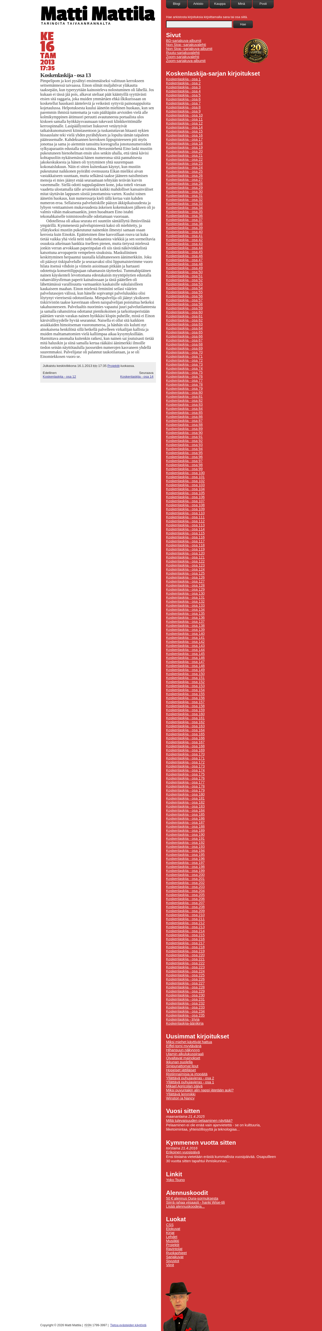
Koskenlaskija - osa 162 (185, 722)
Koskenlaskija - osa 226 (185, 979)
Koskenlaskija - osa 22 (184, 159)
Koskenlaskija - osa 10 (184, 115)
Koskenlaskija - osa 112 (185, 521)
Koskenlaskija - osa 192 (185, 843)
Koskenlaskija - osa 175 (185, 774)
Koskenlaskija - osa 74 (184, 368)
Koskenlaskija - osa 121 (185, 557)
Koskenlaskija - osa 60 (184, 312)
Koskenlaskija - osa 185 (185, 814)
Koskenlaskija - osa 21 (184, 155)
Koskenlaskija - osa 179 (185, 790)
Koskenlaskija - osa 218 (185, 947)
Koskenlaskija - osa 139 (185, 630)
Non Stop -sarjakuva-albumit (189, 49)
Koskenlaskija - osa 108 (185, 505)
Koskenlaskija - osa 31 (184, 196)
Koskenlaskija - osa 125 (185, 573)
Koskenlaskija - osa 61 (184, 316)
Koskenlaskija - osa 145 (185, 654)
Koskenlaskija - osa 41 (184, 236)
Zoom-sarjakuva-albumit (186, 61)
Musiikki (172, 1241)
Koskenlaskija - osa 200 (185, 875)
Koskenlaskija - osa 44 (184, 248)
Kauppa (220, 4)
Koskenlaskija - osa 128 (185, 585)
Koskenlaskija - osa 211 (185, 919)
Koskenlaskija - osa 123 (185, 565)
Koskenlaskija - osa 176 (185, 778)
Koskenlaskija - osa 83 (184, 405)
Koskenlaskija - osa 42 (184, 240)
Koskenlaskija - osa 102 (185, 481)
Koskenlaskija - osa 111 (185, 517)
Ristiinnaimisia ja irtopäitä (187, 1074)
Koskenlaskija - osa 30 (184, 192)
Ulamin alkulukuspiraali (185, 1054)
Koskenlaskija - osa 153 (185, 686)
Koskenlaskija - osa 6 (183, 99)
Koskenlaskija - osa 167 (185, 742)
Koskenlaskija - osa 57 (184, 300)
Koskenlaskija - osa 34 (184, 208)
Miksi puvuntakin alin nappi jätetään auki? (200, 1090)
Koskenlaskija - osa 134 (185, 609)
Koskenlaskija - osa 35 (184, 212)
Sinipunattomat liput (182, 1066)
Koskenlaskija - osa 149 (185, 670)
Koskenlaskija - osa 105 (185, 493)
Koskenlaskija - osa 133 (185, 605)
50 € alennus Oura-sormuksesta (192, 1198)
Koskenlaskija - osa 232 (185, 1003)
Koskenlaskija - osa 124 (185, 569)
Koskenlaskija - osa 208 (185, 907)
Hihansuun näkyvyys (183, 1050)
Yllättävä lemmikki (180, 1094)
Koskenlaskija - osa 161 (185, 718)
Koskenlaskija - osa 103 (185, 485)
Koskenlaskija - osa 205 (185, 895)
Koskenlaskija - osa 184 (185, 810)
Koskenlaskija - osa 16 (184, 135)
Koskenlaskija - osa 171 (185, 758)
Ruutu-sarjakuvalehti (183, 53)
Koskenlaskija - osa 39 (184, 228)
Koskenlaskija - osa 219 (185, 951)
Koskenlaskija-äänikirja (185, 1023)
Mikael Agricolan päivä (184, 1086)
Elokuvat (173, 1229)
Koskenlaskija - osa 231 (185, 999)
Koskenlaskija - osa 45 (184, 252)
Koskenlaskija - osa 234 (185, 1011)
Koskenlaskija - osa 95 (184, 453)
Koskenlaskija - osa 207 (185, 903)
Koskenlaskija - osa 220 (185, 955)
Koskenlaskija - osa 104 (185, 489)
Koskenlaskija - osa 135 (185, 614)
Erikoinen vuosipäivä (183, 1152)
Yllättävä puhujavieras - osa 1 (190, 1082)
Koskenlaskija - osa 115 (185, 533)
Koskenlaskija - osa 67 (184, 340)
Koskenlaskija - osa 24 (184, 167)
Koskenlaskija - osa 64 (184, 328)
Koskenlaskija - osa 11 (184, 119)
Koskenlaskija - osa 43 (184, 244)
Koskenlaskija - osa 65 (184, 332)
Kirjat (170, 1233)
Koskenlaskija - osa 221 (185, 959)
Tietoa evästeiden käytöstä (128, 1325)
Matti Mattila (97, 13)
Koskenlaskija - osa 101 (185, 477)
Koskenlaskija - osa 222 (185, 963)
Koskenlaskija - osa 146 (185, 658)
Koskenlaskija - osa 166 (185, 738)
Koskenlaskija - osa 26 (184, 176)
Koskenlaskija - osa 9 (183, 111)
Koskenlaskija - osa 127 (185, 581)
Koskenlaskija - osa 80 (184, 393)
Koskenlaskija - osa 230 (185, 995)
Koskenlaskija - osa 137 (185, 622)
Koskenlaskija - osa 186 (185, 818)
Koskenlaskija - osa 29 (184, 188)
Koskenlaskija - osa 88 (184, 425)
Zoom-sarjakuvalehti (182, 57)
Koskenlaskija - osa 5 (183, 95)
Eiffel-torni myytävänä (183, 1046)
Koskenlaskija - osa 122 (185, 561)
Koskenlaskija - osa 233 (185, 1007)
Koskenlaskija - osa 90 (184, 433)
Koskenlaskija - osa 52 (184, 280)
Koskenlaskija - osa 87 (184, 421)
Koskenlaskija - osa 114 (185, 529)
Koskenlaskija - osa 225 (185, 975)
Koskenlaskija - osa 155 (185, 694)
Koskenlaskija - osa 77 (184, 380)
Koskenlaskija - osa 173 (185, 766)
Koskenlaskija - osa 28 (184, 184)
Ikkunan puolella (179, 1062)
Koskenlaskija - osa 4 (183, 91)
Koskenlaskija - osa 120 (185, 553)
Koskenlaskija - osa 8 (183, 107)
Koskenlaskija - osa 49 (184, 268)
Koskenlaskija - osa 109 (185, 509)
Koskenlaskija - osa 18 (184, 143)
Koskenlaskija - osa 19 (184, 147)
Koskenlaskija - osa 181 (185, 798)
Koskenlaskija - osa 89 (184, 429)
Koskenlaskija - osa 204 (185, 891)
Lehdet (171, 1237)
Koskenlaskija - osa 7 (183, 103)
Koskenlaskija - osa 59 (184, 308)
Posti (263, 4)
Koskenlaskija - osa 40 (184, 232)
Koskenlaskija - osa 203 (185, 887)
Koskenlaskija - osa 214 (185, 931)
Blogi (176, 4)
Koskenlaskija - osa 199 (185, 871)
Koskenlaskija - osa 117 (185, 541)
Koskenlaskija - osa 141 (185, 638)
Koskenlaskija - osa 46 (184, 256)
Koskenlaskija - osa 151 (185, 678)
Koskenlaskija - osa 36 (184, 216)
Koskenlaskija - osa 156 (185, 698)
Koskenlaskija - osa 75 (184, 372)
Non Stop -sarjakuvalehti (186, 45)
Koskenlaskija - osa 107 (185, 501)
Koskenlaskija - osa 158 (185, 706)
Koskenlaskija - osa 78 (184, 384)
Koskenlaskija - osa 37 (184, 220)
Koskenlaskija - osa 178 (185, 786)
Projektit (113, 366)
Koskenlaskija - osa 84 (184, 409)
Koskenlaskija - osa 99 (184, 469)
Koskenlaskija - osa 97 (184, 461)
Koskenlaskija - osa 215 (185, 935)
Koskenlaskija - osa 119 (185, 549)
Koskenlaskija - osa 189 (185, 830)
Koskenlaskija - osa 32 (184, 200)
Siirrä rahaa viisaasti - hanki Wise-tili (195, 1202)
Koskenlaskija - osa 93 (184, 445)
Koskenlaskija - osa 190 (185, 835)
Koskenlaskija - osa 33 (184, 204)
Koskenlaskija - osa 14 (136, 376)
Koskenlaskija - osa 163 (185, 726)
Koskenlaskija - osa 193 (185, 847)
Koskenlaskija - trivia (182, 1019)
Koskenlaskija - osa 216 (185, 939)
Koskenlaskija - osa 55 (184, 292)
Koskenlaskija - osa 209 (185, 911)
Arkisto (198, 4)
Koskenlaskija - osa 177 (185, 782)
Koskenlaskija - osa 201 (185, 879)
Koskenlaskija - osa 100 (185, 473)
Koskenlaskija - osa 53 (184, 284)
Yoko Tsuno (175, 1180)
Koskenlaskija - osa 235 (185, 1015)
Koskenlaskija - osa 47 (184, 260)
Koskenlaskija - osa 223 (185, 967)
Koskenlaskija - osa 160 (185, 714)
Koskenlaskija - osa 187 (185, 822)
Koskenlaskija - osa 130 (185, 593)
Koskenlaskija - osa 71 (184, 356)
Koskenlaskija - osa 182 (185, 802)
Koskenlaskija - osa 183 (185, 806)
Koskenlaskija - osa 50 (184, 272)
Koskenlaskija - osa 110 (185, 513)
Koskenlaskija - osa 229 (185, 991)
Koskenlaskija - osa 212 (185, 923)
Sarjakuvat (174, 1257)
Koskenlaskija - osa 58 (184, 304)
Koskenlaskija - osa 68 (184, 344)
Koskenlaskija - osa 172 (185, 762)
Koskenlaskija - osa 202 (185, 883)
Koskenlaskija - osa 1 (183, 79)
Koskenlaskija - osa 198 (185, 867)
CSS (170, 1225)
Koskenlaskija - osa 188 (185, 826)
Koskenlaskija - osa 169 (185, 750)
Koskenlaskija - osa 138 (185, 626)
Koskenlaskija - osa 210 (185, 915)
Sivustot (172, 1261)
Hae (243, 24)
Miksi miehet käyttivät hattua (189, 1042)
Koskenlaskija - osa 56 (184, 296)
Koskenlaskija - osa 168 (185, 746)
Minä (241, 4)
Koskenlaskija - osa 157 (185, 702)
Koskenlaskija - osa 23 (184, 163)
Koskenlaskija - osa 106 (185, 497)
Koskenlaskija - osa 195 (185, 855)
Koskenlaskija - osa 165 (185, 734)
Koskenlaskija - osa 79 (184, 388)
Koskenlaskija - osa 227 (185, 983)
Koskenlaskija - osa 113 (185, 525)
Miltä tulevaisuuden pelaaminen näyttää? (199, 1121)
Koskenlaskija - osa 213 (185, 927)
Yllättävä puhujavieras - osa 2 (190, 1078)
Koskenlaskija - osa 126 (185, 577)
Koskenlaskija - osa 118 (185, 545)
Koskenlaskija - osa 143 (185, 646)
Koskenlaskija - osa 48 (184, 264)
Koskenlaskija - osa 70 (184, 352)
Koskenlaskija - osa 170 (185, 754)
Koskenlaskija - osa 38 (184, 224)
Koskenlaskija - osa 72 (184, 360)
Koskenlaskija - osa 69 (184, 348)
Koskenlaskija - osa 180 (185, 794)
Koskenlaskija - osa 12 (59, 376)
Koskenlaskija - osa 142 (185, 642)
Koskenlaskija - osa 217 (185, 943)
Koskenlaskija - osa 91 (184, 437)
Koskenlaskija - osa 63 (184, 324)
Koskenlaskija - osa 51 (184, 276)
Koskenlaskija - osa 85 (184, 413)
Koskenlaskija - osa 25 (184, 172)
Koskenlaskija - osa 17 (184, 139)
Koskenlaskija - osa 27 (184, 180)
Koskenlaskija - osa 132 (185, 601)
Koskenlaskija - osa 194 (185, 851)
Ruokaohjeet (176, 1253)
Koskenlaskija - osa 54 (184, 288)
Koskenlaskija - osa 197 (185, 863)
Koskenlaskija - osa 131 (185, 597)
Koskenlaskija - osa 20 (184, 151)
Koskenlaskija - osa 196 (185, 859)
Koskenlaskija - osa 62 (184, 320)
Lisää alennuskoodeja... (185, 1206)
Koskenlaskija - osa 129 (185, 589)
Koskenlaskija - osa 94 (184, 449)
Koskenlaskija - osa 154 (185, 690)
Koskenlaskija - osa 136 (185, 618)
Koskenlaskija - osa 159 (185, 710)
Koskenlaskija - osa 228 (185, 987)
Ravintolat (174, 1249)
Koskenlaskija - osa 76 (184, 376)
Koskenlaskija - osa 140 (185, 634)
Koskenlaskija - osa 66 (184, 336)
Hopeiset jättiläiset (181, 1070)
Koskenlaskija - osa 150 (185, 674)
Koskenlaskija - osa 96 (184, 457)
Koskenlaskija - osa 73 (184, 364)
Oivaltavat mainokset (183, 1058)
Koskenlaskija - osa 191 (185, 839)
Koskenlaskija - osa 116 (185, 537)
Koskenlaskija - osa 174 (185, 770)
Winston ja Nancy (180, 1098)
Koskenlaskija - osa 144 (185, 650)
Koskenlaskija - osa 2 (183, 83)
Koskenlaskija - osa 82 (184, 401)
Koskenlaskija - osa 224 (185, 971)
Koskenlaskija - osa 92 (184, 441)
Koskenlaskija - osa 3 (183, 87)
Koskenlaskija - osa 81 (184, 397)
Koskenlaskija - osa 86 (184, 417)
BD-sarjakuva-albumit (183, 41)
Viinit (170, 1265)
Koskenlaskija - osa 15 (184, 131)
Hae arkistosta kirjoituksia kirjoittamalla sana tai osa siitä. (207, 17)
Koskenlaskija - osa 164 (185, 730)
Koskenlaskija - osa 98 (184, 465)
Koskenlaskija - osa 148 (185, 666)
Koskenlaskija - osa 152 (185, 682)
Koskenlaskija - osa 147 (185, 662)
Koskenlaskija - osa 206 (185, 899)
